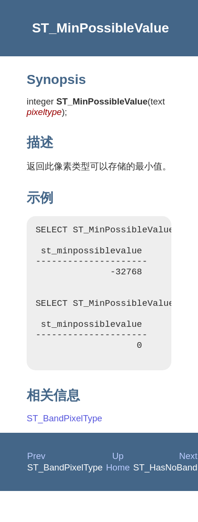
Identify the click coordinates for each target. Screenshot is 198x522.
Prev (36, 475)
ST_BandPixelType (64, 437)
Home (118, 486)
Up (118, 475)
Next (188, 475)
